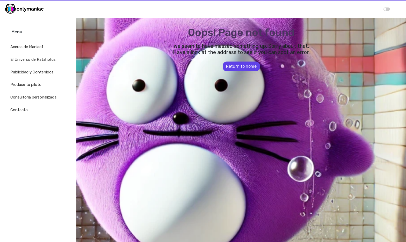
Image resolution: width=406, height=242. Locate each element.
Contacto (19, 110)
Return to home (241, 66)
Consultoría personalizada (33, 97)
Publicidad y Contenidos (32, 72)
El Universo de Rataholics (33, 59)
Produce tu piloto (25, 84)
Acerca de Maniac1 (26, 46)
